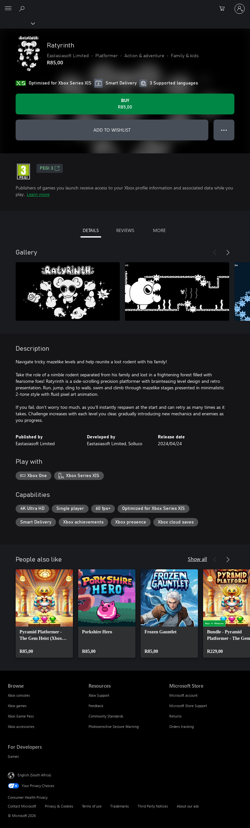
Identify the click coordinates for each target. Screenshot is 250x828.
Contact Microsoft (22, 806)
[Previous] (214, 252)
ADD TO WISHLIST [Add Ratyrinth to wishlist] (112, 130)
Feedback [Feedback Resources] (96, 706)
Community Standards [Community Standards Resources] (106, 716)
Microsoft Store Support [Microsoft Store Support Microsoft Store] (188, 706)
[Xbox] (17, 23)
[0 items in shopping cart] (224, 9)
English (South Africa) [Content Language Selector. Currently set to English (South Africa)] (34, 775)
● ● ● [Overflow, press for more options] (224, 130)
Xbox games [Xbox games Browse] (17, 706)
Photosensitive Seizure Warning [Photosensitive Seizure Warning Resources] (114, 726)
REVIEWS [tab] (125, 230)
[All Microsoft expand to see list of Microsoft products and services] (8, 9)
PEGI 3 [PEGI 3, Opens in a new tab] (50, 168)
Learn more (38, 194)
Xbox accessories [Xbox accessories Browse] (21, 726)
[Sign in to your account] (239, 9)
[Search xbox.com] (22, 8)
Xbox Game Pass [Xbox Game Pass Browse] (21, 716)
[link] (44, 613)
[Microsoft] (125, 5)
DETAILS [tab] (91, 230)
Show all (197, 558)
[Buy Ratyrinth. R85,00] (125, 104)
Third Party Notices (153, 806)
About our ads (188, 806)
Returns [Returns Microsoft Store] (175, 716)
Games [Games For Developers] (13, 756)
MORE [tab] (159, 230)
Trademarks (119, 806)
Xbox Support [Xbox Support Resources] (99, 695)
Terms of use (92, 806)
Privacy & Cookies (59, 806)
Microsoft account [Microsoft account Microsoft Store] (183, 695)
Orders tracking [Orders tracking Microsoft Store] (181, 726)
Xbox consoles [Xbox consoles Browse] (19, 695)
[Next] (227, 252)
